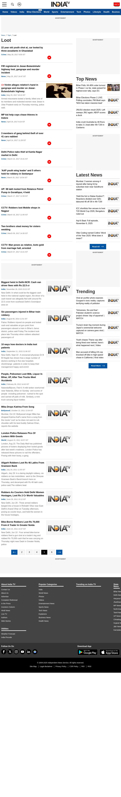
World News (43, 593)
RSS (89, 666)
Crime (3, 55)
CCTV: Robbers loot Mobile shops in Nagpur (20, 209)
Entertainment (67, 12)
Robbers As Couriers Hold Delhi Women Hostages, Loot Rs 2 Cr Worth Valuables (22, 494)
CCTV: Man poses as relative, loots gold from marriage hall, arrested (22, 246)
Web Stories (6, 621)
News (3, 35)
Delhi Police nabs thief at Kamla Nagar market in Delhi (21, 153)
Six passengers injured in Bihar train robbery (20, 313)
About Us (4, 593)
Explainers (43, 614)
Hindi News (5, 611)
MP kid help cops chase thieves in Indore (19, 116)
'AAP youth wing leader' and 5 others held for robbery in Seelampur (21, 172)
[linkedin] (28, 651)
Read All (98, 246)
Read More (98, 365)
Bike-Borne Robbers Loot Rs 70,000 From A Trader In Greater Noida (20, 523)
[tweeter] (9, 651)
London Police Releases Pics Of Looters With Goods (18, 435)
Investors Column (8, 607)
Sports (55, 12)
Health (106, 12)
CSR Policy (73, 666)
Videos (13, 12)
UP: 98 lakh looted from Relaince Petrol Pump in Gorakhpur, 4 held (22, 191)
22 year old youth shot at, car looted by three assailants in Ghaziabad (22, 49)
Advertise (4, 597)
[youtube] (22, 651)
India (22, 12)
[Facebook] (3, 651)
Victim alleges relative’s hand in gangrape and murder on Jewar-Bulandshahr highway (19, 88)
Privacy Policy (61, 666)
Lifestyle (97, 12)
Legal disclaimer (46, 666)
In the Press (6, 604)
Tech (79, 12)
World (46, 12)
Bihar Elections (34, 12)
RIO (83, 666)
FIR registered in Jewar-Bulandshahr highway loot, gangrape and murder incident (20, 69)
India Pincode (6, 637)
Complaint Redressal (9, 600)
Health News (44, 621)
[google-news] (34, 651)
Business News (45, 618)
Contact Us (5, 590)
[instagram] (16, 651)
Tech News (43, 611)
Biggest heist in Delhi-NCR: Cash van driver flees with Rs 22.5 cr (21, 284)
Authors (4, 618)
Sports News (44, 607)
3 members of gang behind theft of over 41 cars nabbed (22, 135)
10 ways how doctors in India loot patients (19, 346)
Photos (87, 12)
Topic (9, 35)
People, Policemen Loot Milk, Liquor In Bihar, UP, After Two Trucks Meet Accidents (21, 377)
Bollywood (5, 411)
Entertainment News (46, 604)
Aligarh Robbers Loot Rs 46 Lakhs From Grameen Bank (22, 464)
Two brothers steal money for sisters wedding (20, 228)
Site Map (33, 666)
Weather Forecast (8, 634)
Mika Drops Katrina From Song (17, 407)
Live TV (4, 614)
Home (5, 12)
